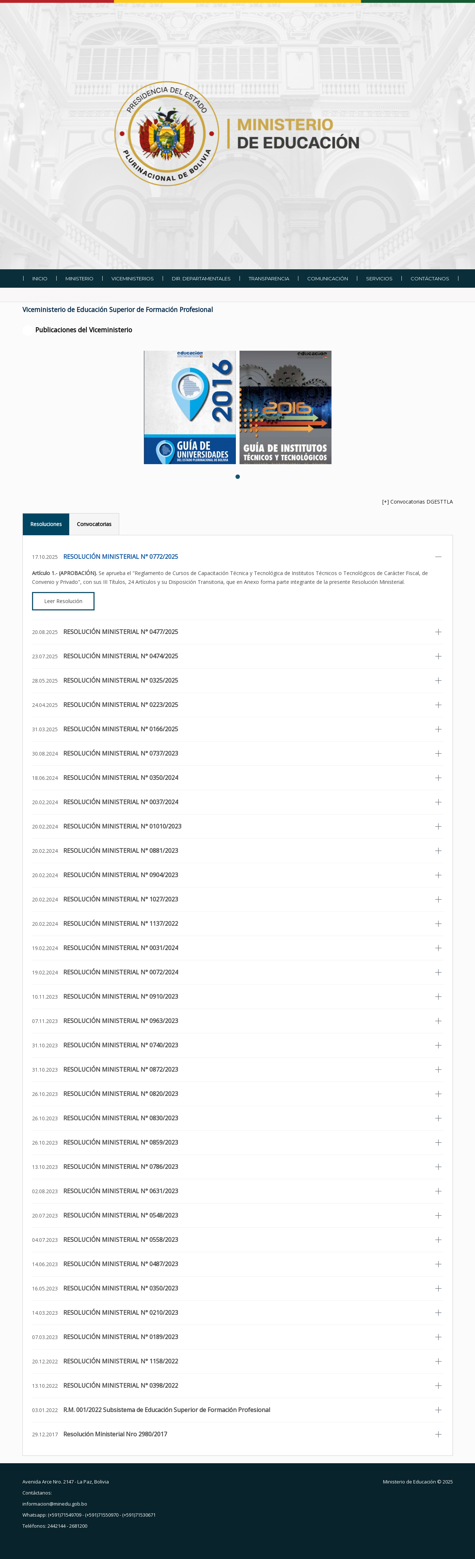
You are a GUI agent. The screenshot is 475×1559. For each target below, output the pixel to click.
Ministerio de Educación (409, 1481)
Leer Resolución (63, 601)
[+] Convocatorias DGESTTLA (417, 501)
